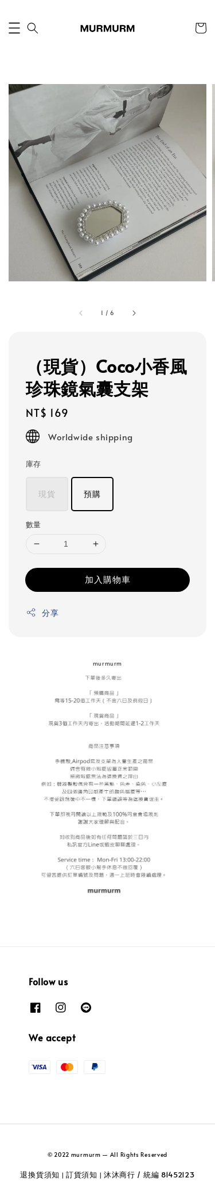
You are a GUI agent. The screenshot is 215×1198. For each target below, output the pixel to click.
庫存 (33, 464)
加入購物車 (108, 579)
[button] (14, 28)
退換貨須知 (40, 1174)
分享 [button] (42, 612)
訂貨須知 (81, 1174)
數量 (33, 524)
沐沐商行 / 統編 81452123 (149, 1174)
